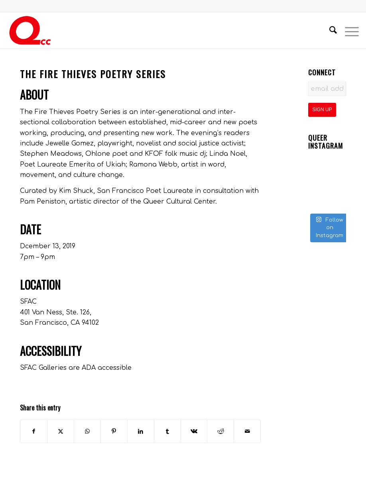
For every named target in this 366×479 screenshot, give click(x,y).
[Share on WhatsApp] (87, 431)
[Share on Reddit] (220, 431)
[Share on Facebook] (33, 431)
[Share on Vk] (194, 431)
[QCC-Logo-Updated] (30, 30)
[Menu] (348, 30)
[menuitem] (329, 30)
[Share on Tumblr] (167, 431)
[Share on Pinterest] (114, 431)
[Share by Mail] (247, 431)
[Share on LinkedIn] (141, 431)
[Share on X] (60, 431)
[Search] (329, 30)
